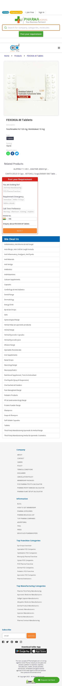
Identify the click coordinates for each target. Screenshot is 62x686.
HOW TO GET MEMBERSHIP (26, 507)
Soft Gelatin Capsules (12, 420)
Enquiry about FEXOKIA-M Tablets (20, 224)
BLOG (19, 504)
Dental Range (9, 295)
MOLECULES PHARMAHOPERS (27, 533)
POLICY (19, 466)
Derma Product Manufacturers (28, 606)
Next (20, 231)
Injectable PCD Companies (26, 549)
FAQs (19, 526)
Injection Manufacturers (25, 613)
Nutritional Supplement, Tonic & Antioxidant (20, 375)
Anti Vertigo (8, 264)
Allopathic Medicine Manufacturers (29, 602)
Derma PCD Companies (25, 568)
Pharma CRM (16, 12)
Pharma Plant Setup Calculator (29, 491)
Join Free (29, 12)
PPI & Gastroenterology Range (15, 400)
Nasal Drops (8, 360)
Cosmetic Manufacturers (25, 609)
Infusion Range (9, 345)
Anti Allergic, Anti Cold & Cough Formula (19, 249)
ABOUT (19, 455)
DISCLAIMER (21, 473)
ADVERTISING (21, 522)
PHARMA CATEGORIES (24, 511)
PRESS (19, 530)
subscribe (31, 636)
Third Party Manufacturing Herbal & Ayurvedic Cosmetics (25, 435)
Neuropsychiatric (10, 370)
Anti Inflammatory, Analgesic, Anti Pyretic (19, 254)
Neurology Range (10, 365)
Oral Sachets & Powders (13, 385)
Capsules (7, 284)
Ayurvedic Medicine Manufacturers (29, 595)
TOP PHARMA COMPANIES (26, 518)
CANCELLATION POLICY (25, 477)
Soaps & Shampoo (11, 415)
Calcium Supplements (12, 279)
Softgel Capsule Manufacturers (27, 598)
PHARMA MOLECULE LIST (25, 515)
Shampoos (8, 410)
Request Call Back (46, 680)
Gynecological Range (12, 320)
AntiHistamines (9, 274)
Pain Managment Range (12, 390)
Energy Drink (8, 305)
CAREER (19, 462)
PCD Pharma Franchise (25, 564)
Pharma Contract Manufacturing (28, 620)
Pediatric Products (11, 395)
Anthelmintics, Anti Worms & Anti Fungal (18, 244)
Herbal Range (9, 330)
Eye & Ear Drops (10, 310)
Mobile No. (7, 216)
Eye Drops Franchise (24, 546)
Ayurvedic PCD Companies (26, 575)
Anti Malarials (9, 259)
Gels (5, 315)
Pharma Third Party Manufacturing (29, 591)
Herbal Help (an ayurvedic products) (17, 325)
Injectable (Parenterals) (12, 350)
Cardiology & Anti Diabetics (14, 289)
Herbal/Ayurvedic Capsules (14, 335)
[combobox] (31, 27)
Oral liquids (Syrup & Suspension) (16, 380)
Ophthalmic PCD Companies (27, 553)
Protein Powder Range (12, 405)
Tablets (7, 425)
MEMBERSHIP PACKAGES (25, 480)
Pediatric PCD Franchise (25, 571)
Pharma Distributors (24, 579)
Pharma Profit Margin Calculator (30, 488)
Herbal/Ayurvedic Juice (12, 340)
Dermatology (9, 300)
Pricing (5, 12)
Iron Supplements (10, 355)
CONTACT (20, 458)
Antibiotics (8, 269)
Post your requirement (31, 34)
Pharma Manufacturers (25, 617)
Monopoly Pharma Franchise (27, 556)
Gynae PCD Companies (25, 560)
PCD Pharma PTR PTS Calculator (29, 484)
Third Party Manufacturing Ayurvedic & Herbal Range (23, 430)
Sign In (41, 12)
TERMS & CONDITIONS (25, 469)
